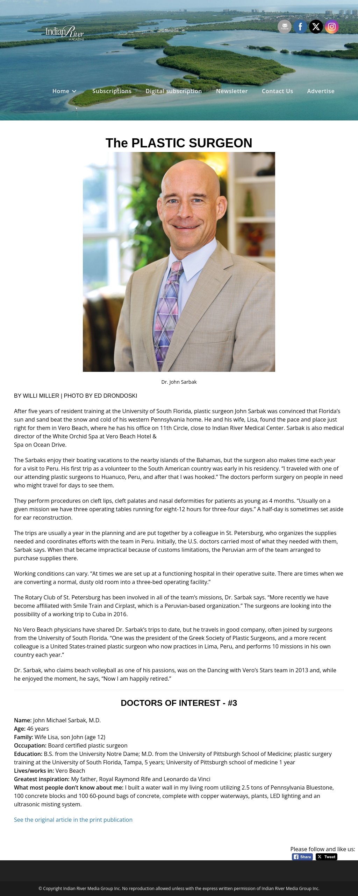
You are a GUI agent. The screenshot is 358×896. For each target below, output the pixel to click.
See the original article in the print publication (73, 820)
